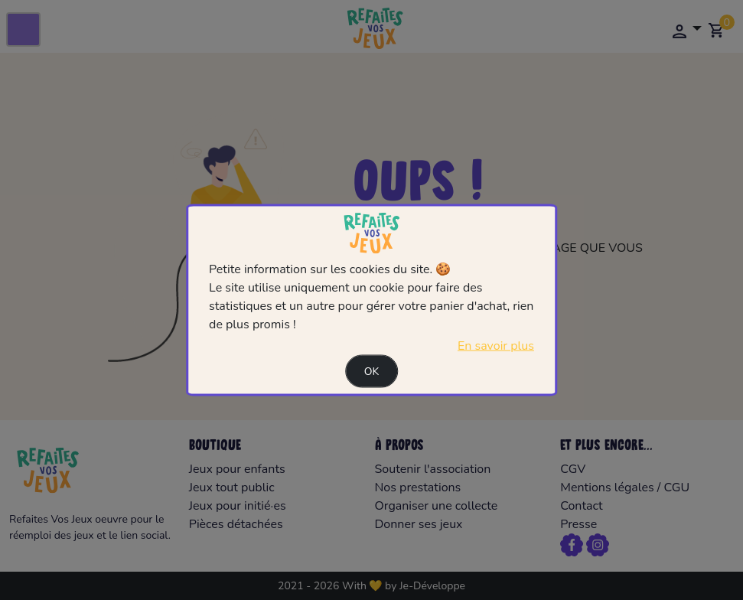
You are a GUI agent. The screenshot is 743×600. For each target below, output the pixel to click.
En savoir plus (496, 345)
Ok (372, 371)
